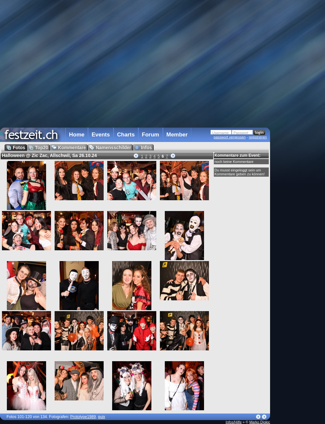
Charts (126, 135)
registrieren (258, 137)
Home (76, 135)
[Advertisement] (299, 132)
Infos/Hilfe (234, 422)
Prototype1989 (83, 417)
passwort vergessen (230, 137)
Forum (150, 135)
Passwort (240, 133)
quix (101, 417)
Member (177, 135)
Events (101, 135)
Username (220, 133)
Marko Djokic (259, 422)
